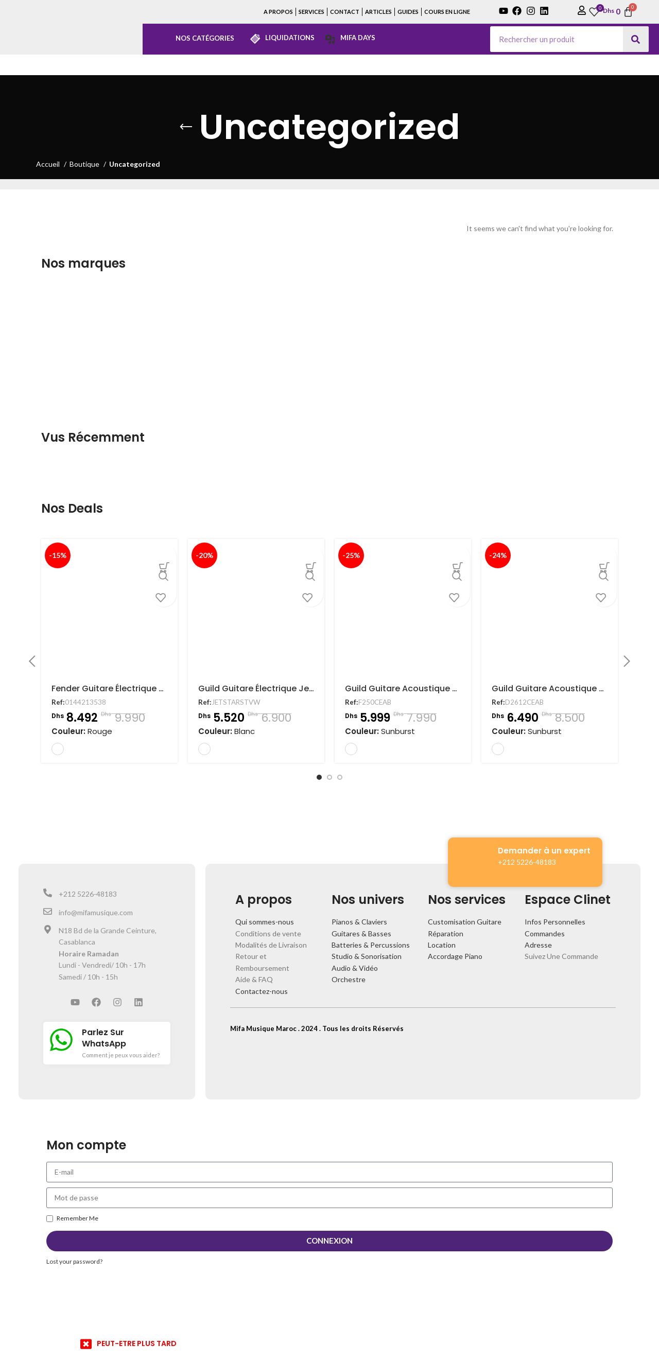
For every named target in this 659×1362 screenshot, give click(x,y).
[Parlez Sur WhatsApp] (61, 1040)
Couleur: (81, 731)
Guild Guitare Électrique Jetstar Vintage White (294, 688)
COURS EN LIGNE (447, 11)
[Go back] (186, 127)
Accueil (48, 164)
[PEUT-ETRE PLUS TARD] (86, 1344)
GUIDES (408, 11)
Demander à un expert (544, 850)
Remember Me (72, 1218)
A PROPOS (278, 11)
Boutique (85, 164)
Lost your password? (74, 1261)
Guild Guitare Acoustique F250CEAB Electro (434, 688)
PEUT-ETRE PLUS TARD (137, 1343)
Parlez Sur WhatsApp (104, 1038)
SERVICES (311, 11)
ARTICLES (378, 11)
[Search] (636, 39)
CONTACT (344, 11)
